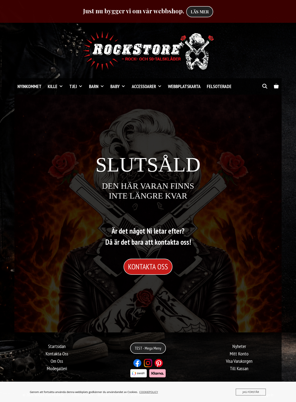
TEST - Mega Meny (148, 348)
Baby (119, 86)
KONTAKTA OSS (148, 266)
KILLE (57, 86)
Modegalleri (57, 368)
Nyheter (239, 346)
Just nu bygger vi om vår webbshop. (133, 11)
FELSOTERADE (219, 86)
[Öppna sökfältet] (264, 86)
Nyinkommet (29, 86)
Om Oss (57, 361)
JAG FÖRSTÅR (251, 392)
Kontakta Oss (56, 353)
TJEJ (77, 86)
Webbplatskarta (184, 86)
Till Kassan (239, 368)
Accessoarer (148, 86)
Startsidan (57, 346)
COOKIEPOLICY (148, 392)
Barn (98, 86)
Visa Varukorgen (239, 361)
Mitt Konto (239, 353)
